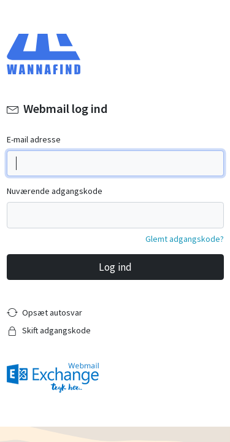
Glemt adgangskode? (184, 238)
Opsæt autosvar (52, 312)
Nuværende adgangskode (54, 190)
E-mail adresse (34, 139)
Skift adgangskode (56, 330)
